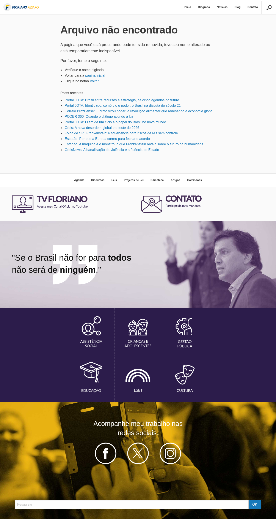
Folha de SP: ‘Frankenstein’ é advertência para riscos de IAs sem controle (121, 133)
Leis (114, 180)
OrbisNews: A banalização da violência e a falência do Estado (112, 150)
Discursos (98, 180)
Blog (237, 7)
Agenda (79, 180)
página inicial (95, 75)
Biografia (204, 7)
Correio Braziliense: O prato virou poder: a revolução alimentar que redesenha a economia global (139, 111)
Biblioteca (157, 180)
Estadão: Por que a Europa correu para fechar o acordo (107, 139)
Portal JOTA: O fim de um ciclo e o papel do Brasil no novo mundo (115, 122)
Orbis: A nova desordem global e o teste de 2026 (102, 128)
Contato (253, 7)
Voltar (94, 81)
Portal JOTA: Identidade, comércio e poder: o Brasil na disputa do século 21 (123, 105)
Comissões (194, 180)
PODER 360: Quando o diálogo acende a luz (99, 116)
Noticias (222, 7)
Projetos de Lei (134, 180)
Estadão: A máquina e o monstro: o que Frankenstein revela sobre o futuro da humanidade (134, 144)
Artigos (175, 180)
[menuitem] (187, 7)
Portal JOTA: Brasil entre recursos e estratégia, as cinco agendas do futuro (122, 100)
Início (187, 7)
